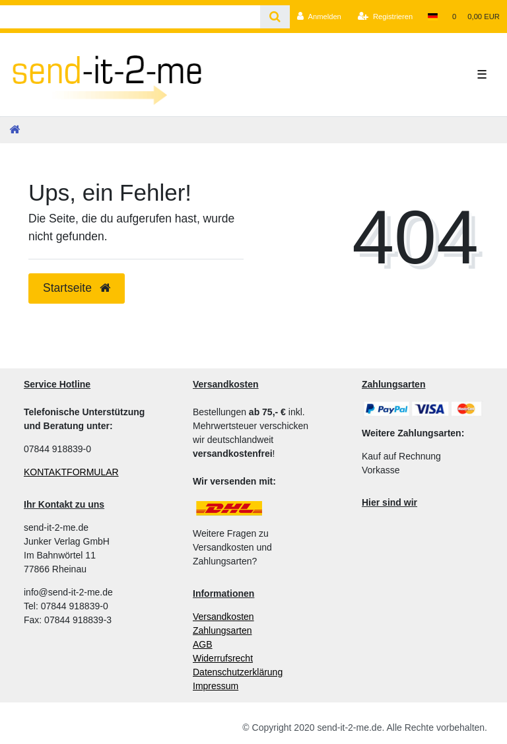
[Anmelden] (319, 16)
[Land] (432, 16)
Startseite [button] (76, 287)
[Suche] (275, 16)
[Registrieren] (385, 16)
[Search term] (130, 16)
